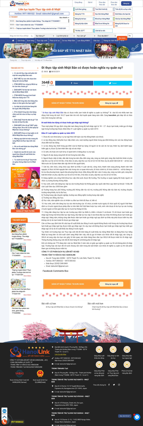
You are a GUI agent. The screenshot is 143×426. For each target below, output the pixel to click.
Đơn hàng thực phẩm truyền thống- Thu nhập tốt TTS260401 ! (38, 21)
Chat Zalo (4, 411)
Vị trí (122, 41)
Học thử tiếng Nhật (102, 14)
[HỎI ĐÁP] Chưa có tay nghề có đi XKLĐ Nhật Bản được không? (25, 134)
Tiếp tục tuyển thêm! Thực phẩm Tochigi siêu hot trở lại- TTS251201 (41, 28)
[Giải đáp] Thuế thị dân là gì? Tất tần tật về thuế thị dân (25, 121)
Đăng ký (126, 3)
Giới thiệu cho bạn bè (122, 14)
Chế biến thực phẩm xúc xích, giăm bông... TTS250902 (29, 269)
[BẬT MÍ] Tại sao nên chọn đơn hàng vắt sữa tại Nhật (24, 80)
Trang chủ (13, 60)
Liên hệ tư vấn (100, 31)
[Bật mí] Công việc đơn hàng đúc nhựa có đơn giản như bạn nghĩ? (25, 102)
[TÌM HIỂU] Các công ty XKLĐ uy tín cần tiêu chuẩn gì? (24, 85)
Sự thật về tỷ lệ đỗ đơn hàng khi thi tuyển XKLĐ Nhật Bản (24, 108)
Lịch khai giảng (80, 9)
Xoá (130, 36)
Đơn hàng (30, 41)
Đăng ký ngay (111, 103)
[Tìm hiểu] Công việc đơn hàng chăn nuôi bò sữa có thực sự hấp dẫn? (24, 114)
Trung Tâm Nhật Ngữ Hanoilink (103, 375)
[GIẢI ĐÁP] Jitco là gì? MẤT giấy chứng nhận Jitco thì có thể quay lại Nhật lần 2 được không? (25, 127)
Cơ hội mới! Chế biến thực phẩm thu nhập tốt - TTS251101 (30, 259)
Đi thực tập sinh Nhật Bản (53, 113)
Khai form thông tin (102, 23)
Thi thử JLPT (80, 31)
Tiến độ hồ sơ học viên (123, 9)
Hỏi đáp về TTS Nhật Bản (43, 60)
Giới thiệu (21, 41)
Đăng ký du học (80, 19)
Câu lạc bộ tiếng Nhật (123, 19)
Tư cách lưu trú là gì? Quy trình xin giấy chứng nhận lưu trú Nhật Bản (24, 162)
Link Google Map (60, 350)
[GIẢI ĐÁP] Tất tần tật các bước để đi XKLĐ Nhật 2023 (24, 91)
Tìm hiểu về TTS (24, 68)
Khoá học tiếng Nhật (102, 19)
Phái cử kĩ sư (55, 41)
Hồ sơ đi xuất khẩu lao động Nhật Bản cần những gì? (25, 148)
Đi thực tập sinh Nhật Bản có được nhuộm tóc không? (64, 307)
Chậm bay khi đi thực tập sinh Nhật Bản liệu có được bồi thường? (110, 308)
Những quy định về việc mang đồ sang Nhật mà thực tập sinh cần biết (25, 141)
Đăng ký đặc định (81, 23)
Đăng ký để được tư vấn (122, 25)
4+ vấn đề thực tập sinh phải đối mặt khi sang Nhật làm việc (24, 74)
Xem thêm (36, 230)
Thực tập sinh (42, 41)
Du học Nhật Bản (68, 41)
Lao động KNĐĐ (83, 41)
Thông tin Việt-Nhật (110, 41)
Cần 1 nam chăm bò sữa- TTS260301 (29, 25)
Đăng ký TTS (79, 14)
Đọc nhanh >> (64, 17)
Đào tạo (97, 41)
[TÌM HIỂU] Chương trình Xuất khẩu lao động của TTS (24, 96)
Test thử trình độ (101, 9)
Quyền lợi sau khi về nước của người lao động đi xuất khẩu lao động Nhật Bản (23, 154)
